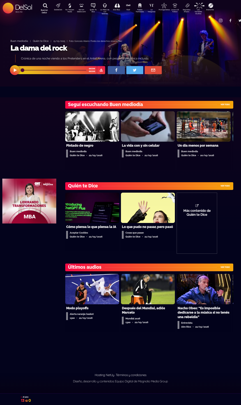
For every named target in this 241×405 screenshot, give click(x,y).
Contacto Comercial (213, 18)
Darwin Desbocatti (82, 11)
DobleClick (57, 10)
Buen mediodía (19, 40)
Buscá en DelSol (44, 11)
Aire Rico (119, 10)
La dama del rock (38, 48)
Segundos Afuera (195, 11)
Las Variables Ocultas (208, 11)
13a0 (132, 10)
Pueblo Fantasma (145, 11)
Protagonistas (170, 10)
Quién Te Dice (94, 11)
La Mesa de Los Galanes (107, 11)
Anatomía (220, 10)
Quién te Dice (41, 40)
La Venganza (157, 11)
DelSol (23, 7)
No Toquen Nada (69, 11)
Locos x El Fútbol (182, 11)
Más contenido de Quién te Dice (197, 214)
